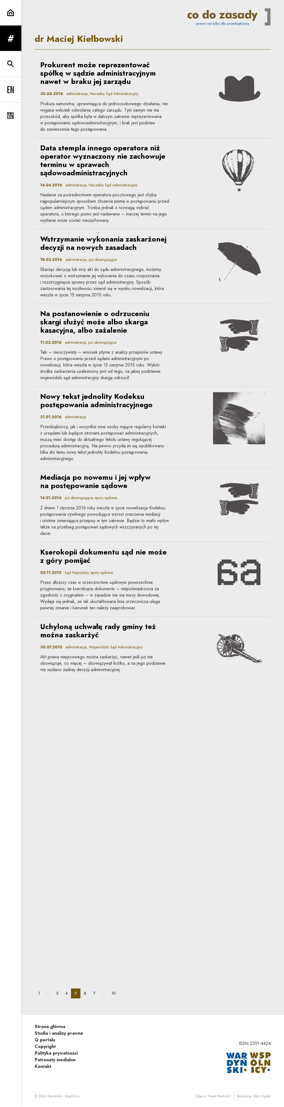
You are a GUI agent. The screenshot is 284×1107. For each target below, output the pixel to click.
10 (115, 993)
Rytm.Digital (262, 1096)
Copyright (45, 1046)
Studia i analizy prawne (59, 1033)
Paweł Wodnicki (219, 1096)
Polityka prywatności (56, 1053)
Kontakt (43, 1066)
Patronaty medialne (55, 1060)
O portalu (45, 1040)
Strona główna (50, 1026)
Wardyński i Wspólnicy (63, 1096)
